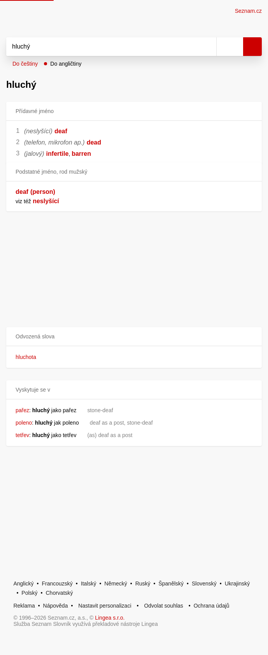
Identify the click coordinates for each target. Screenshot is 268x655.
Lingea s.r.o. (109, 618)
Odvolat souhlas (163, 606)
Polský (29, 593)
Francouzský (57, 583)
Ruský (143, 583)
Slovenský (204, 583)
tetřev (22, 435)
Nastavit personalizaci (104, 606)
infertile (57, 153)
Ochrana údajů (211, 606)
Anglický (23, 583)
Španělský (171, 583)
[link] (32, 201)
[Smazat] (207, 46)
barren (81, 153)
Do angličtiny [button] (65, 64)
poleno (24, 423)
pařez (22, 410)
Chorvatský (59, 593)
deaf (60, 131)
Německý (115, 583)
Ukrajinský (237, 583)
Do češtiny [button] (25, 64)
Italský (88, 583)
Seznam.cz (248, 11)
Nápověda (55, 606)
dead (94, 142)
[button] (134, 336)
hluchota (26, 357)
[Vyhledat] (102, 46)
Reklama (24, 606)
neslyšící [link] (46, 201)
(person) (42, 191)
